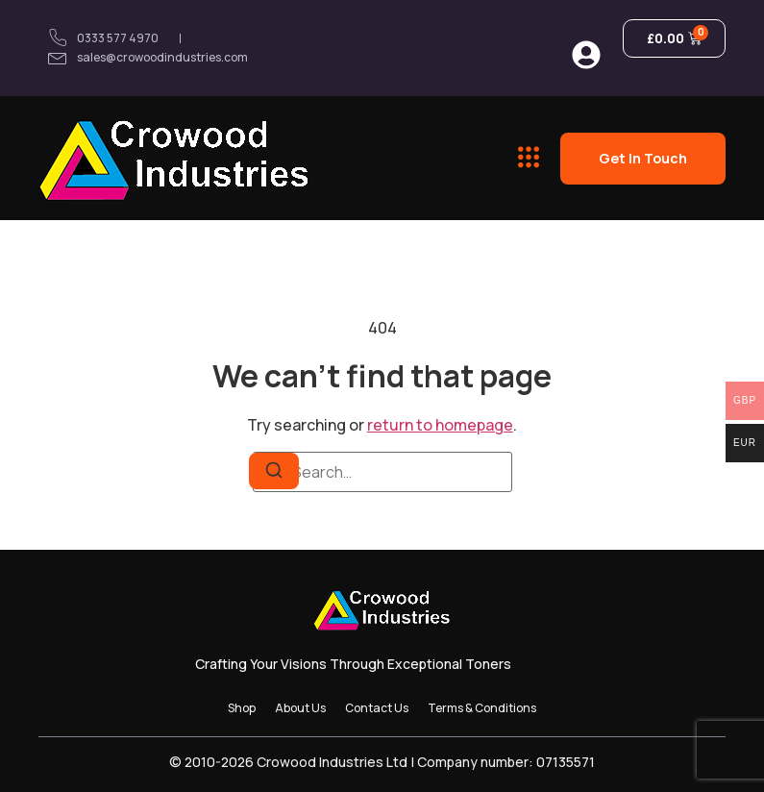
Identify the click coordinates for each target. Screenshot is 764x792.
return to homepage (440, 424)
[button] (529, 157)
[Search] (274, 471)
